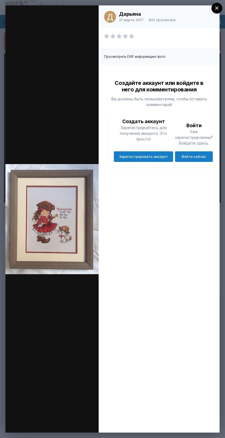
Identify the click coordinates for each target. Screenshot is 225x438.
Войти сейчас (194, 156)
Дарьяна (130, 14)
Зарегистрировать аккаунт (143, 156)
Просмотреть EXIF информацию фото (134, 57)
